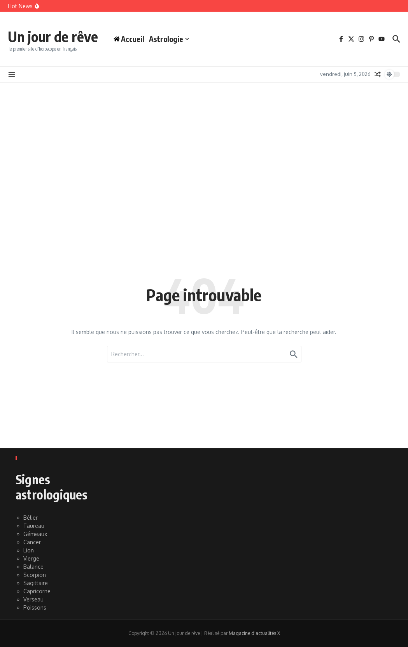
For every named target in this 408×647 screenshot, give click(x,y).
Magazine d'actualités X (254, 633)
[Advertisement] (204, 140)
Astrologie (177, 39)
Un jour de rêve (57, 36)
